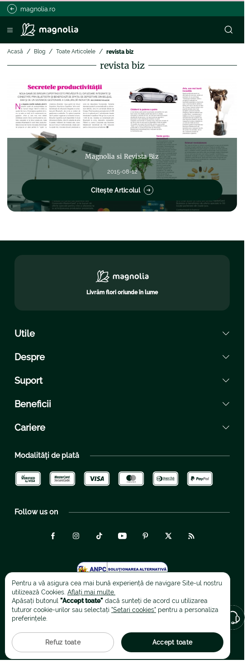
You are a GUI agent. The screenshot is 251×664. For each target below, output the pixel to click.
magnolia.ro (31, 9)
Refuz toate (63, 642)
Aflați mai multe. (91, 592)
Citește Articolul (122, 190)
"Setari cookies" (133, 609)
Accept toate (172, 642)
